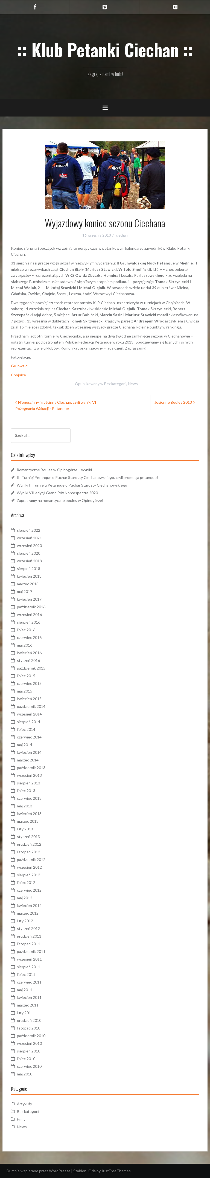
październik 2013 (31, 767)
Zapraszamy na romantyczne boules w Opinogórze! (60, 500)
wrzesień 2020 (29, 545)
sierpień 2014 (28, 721)
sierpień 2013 (28, 783)
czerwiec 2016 (29, 637)
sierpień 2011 (28, 966)
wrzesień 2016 (29, 614)
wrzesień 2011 (29, 959)
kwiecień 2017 (29, 599)
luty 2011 (25, 1012)
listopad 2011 (28, 943)
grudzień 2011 (29, 936)
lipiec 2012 (26, 882)
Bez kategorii (115, 383)
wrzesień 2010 (29, 1043)
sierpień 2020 (28, 553)
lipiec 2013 (26, 790)
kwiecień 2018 (29, 576)
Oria (92, 1170)
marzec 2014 (28, 760)
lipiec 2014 (26, 729)
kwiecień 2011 (29, 997)
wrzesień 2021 (29, 538)
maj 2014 (24, 744)
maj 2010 (24, 1074)
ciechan (122, 235)
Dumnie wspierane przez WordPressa (38, 1170)
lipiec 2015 (26, 675)
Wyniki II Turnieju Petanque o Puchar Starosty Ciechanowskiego (72, 485)
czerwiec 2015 (29, 683)
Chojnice (18, 375)
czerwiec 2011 (29, 982)
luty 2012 (25, 920)
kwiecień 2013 (29, 813)
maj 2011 (24, 989)
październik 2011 (31, 951)
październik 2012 (31, 859)
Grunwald (19, 365)
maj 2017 (24, 591)
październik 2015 (31, 668)
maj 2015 (24, 691)
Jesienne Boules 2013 (173, 402)
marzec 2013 (28, 821)
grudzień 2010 (29, 1020)
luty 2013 (25, 829)
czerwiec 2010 (29, 1066)
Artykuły (24, 1103)
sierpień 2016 (28, 622)
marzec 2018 (28, 583)
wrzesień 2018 (29, 561)
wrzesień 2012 (29, 867)
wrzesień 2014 (29, 714)
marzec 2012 (28, 913)
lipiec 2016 (26, 629)
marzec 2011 (28, 1005)
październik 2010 (31, 1035)
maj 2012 (24, 897)
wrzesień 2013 (29, 775)
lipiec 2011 (26, 974)
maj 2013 (24, 806)
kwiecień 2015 (29, 698)
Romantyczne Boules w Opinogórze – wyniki (54, 469)
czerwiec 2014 (29, 737)
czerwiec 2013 (29, 798)
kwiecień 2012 (29, 905)
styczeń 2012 (28, 928)
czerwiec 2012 (29, 890)
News (133, 383)
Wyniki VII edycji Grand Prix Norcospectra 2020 (57, 492)
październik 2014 (31, 706)
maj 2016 (24, 645)
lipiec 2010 (26, 1058)
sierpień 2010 (28, 1051)
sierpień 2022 (28, 530)
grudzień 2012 (29, 844)
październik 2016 (31, 606)
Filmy (21, 1119)
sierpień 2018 (28, 568)
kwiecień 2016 (29, 652)
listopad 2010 (28, 1028)
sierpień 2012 (28, 874)
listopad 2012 (28, 852)
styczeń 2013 (28, 836)
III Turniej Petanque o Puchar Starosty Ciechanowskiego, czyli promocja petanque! (87, 477)
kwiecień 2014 (29, 752)
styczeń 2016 (28, 660)
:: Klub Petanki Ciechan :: (105, 49)
